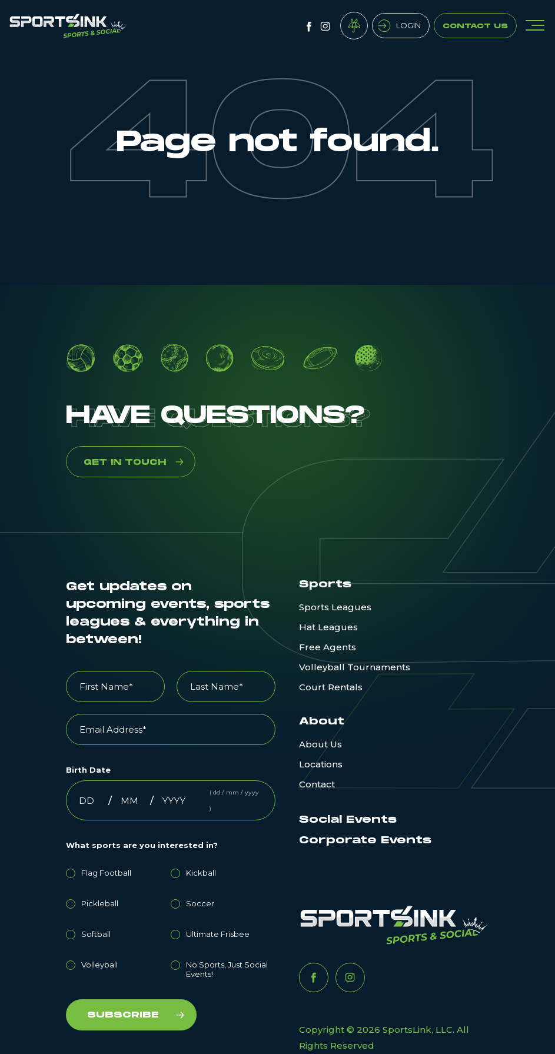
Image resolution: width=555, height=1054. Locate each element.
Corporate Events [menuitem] (365, 840)
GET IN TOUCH (125, 462)
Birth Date (88, 769)
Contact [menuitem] (317, 784)
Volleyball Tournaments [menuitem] (354, 667)
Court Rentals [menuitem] (331, 687)
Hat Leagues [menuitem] (328, 627)
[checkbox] (170, 921)
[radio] (118, 871)
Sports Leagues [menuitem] (335, 607)
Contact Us (475, 26)
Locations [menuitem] (321, 764)
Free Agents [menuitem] (327, 647)
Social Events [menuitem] (348, 820)
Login (408, 25)
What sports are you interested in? (142, 845)
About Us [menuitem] (320, 744)
